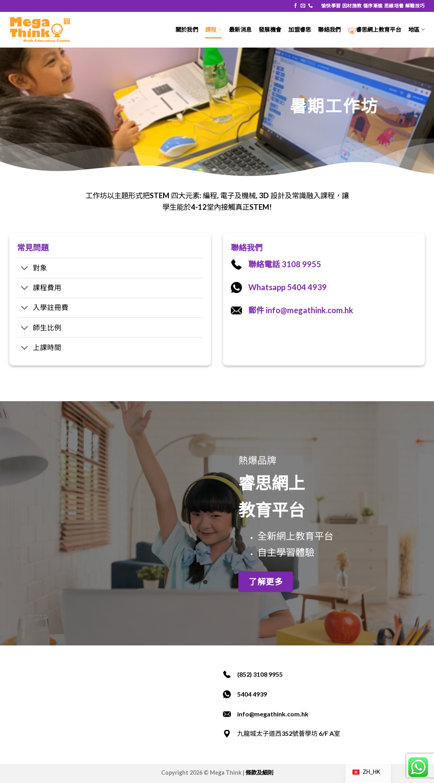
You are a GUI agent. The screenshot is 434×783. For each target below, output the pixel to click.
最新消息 (240, 29)
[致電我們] (310, 6)
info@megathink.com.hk (272, 714)
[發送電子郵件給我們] (303, 6)
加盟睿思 (299, 29)
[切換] (24, 269)
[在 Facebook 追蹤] (295, 6)
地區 (416, 29)
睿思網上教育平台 (374, 29)
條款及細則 (259, 772)
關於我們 (186, 29)
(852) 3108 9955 (260, 674)
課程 (213, 29)
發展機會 (270, 29)
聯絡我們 (329, 29)
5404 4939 (252, 694)
